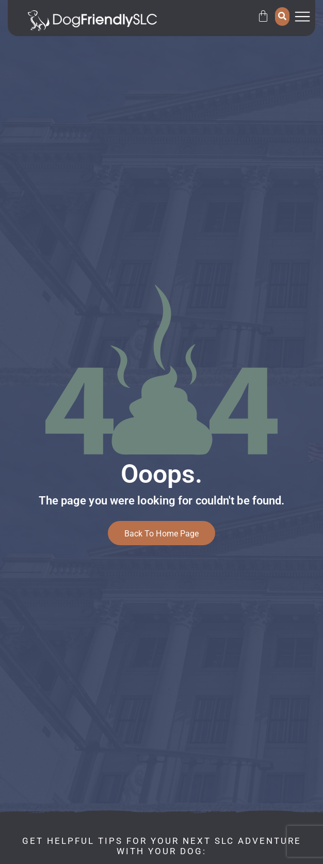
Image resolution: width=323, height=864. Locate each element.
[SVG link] (92, 20)
